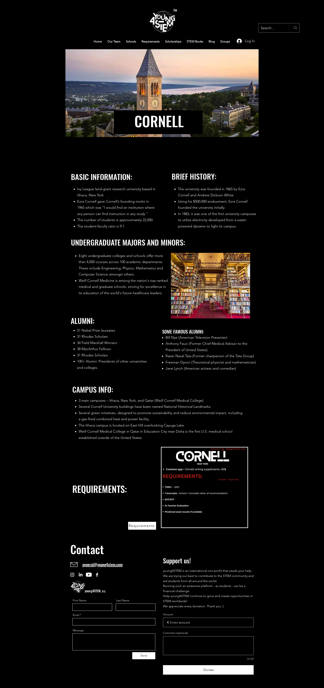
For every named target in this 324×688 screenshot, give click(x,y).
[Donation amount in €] (208, 622)
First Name (79, 600)
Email (76, 615)
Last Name (122, 600)
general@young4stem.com (102, 564)
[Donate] (208, 670)
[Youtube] (88, 574)
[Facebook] (97, 574)
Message (78, 630)
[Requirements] (142, 526)
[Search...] (273, 28)
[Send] (143, 655)
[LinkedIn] (80, 574)
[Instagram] (72, 574)
